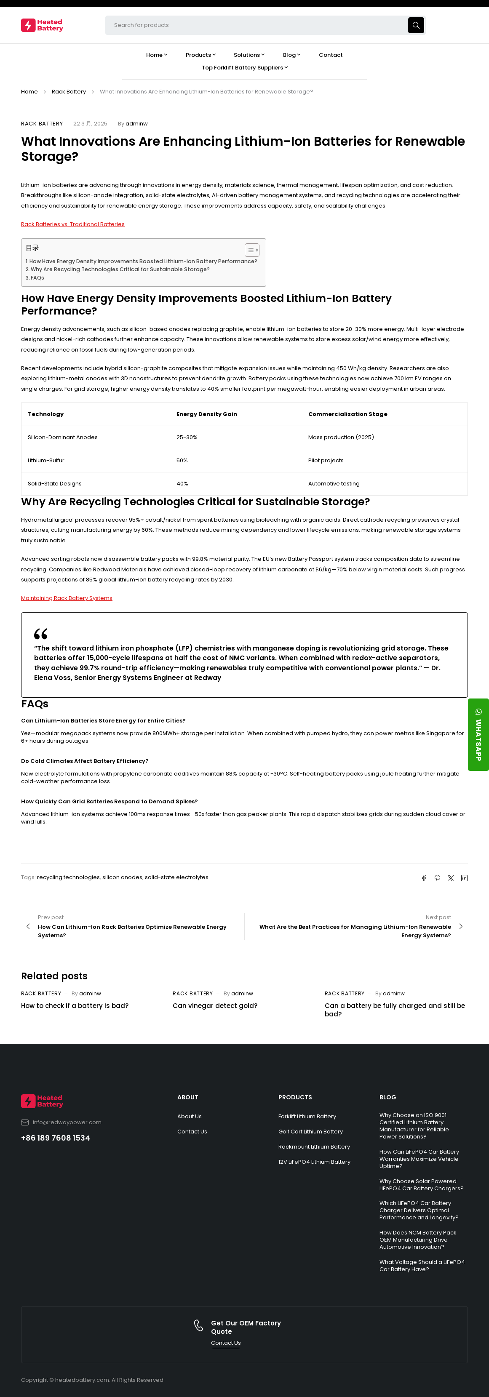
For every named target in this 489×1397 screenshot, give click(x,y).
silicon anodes (122, 877)
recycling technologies (68, 877)
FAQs (37, 277)
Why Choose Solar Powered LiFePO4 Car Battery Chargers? (421, 1184)
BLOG (387, 1097)
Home (29, 92)
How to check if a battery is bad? (74, 1005)
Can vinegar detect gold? (215, 1005)
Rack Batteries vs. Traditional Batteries (73, 224)
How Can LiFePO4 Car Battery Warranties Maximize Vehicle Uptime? (419, 1159)
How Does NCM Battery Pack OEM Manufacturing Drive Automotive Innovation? (418, 1240)
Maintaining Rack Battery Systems (66, 598)
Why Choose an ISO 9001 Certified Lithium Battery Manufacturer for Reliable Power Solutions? (414, 1126)
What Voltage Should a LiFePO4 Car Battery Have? (422, 1265)
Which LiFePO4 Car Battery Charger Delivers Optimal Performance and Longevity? (419, 1210)
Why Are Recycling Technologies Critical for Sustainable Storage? (120, 269)
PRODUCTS (295, 1097)
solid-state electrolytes (176, 877)
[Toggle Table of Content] (247, 250)
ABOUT (187, 1097)
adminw (137, 124)
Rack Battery (69, 92)
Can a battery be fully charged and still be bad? (395, 1009)
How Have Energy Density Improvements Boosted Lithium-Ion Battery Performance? (143, 261)
